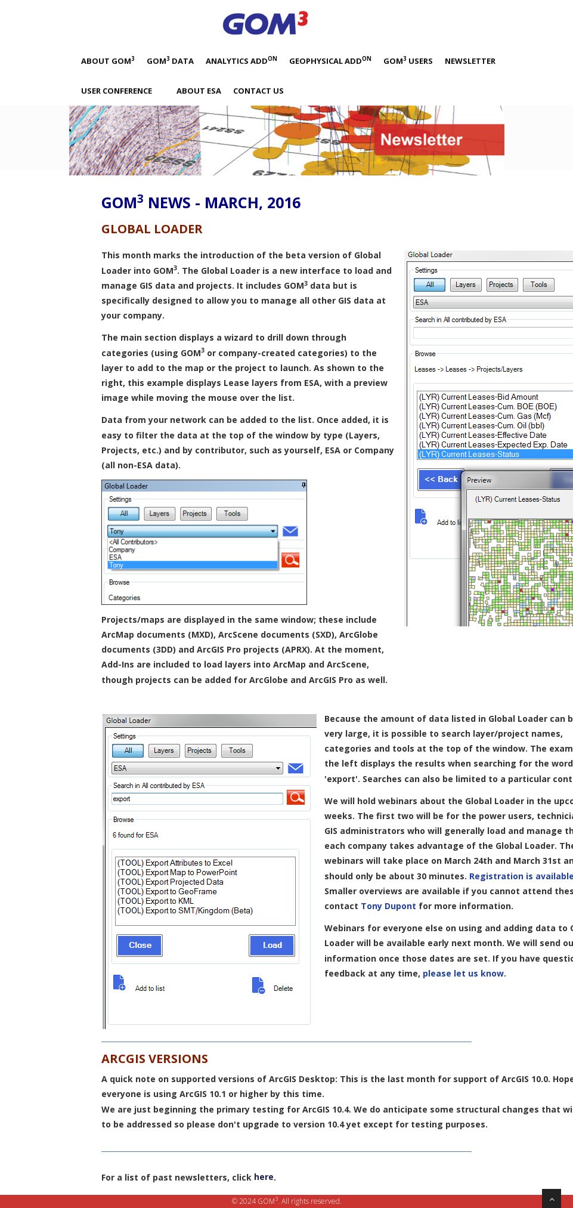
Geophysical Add (330, 60)
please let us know (463, 973)
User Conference (116, 90)
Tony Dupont (388, 906)
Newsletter (470, 60)
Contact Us (258, 90)
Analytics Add (241, 60)
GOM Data (170, 60)
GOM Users (408, 60)
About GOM (108, 60)
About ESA (198, 90)
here (264, 1176)
